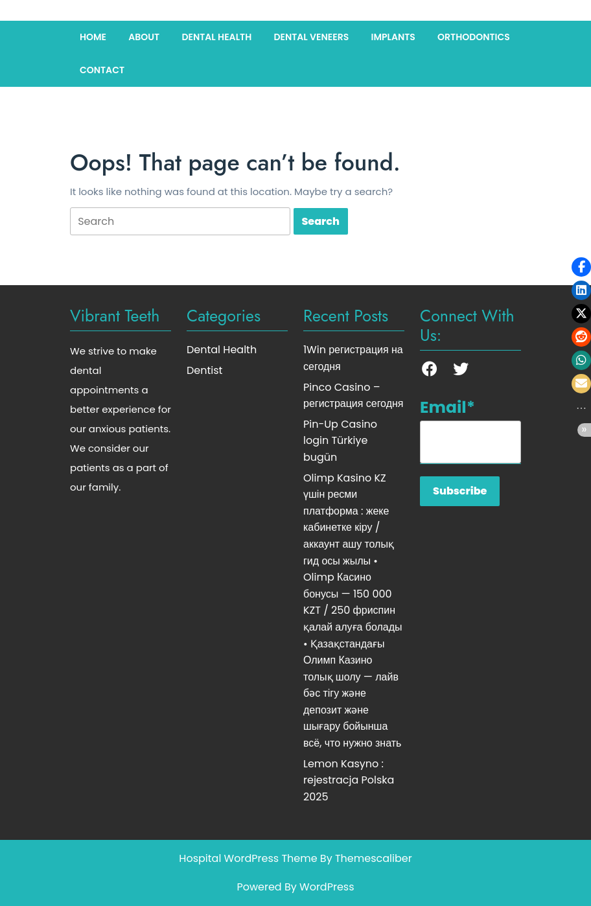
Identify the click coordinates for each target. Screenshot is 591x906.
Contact (102, 70)
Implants (393, 36)
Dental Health (216, 36)
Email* (470, 429)
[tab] (180, 221)
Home (93, 36)
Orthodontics (473, 36)
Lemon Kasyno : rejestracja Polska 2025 (348, 780)
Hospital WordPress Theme (248, 858)
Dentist (204, 370)
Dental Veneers (311, 36)
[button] (581, 267)
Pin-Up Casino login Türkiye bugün (340, 441)
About (143, 36)
